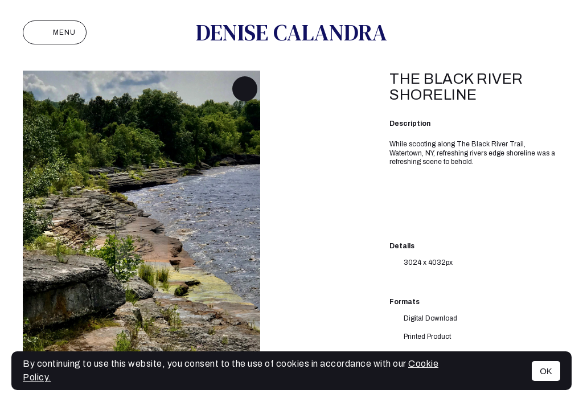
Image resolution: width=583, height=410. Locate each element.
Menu (55, 32)
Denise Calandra (291, 32)
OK (546, 371)
